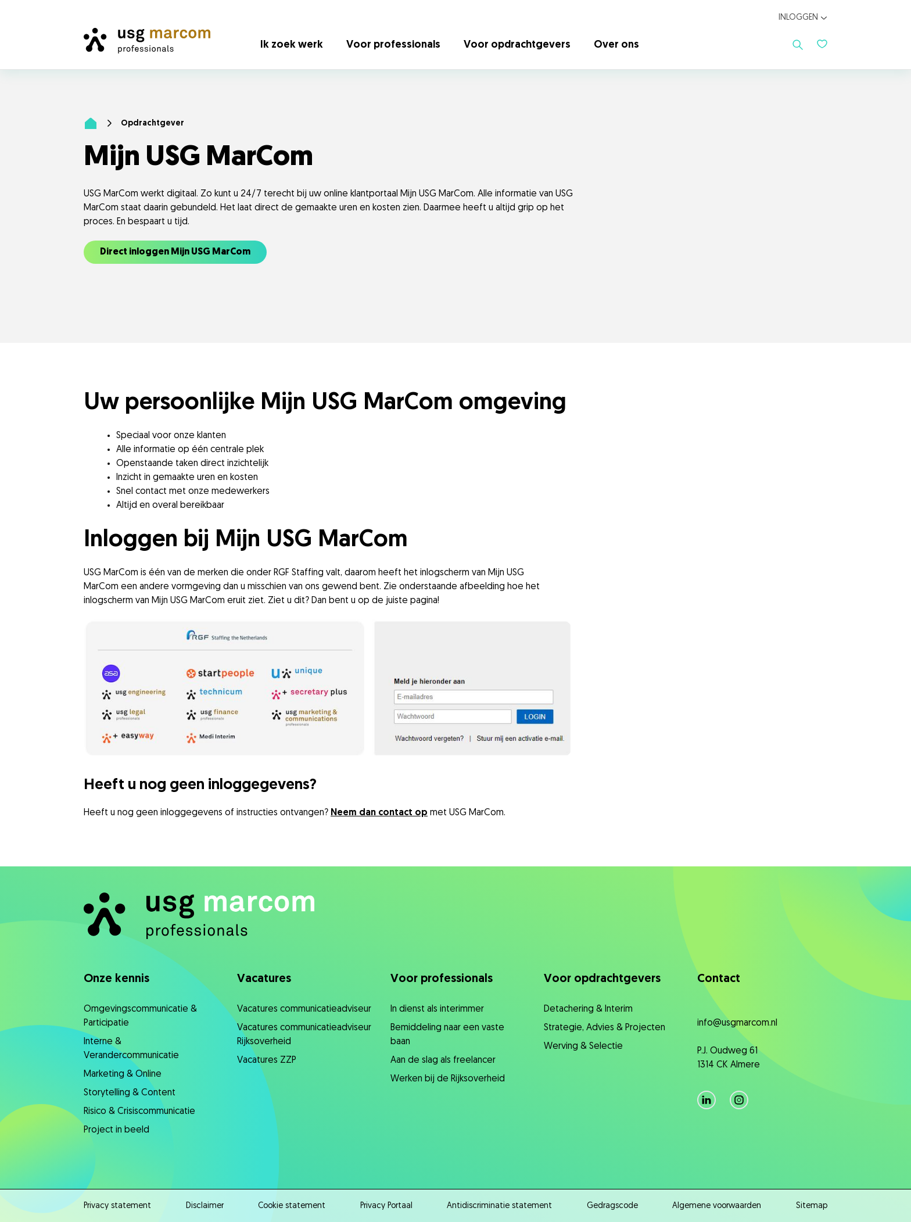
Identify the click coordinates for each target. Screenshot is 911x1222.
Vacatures (264, 979)
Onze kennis (116, 979)
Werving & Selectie (583, 1046)
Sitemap (811, 1206)
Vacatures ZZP (266, 1060)
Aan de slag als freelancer (443, 1060)
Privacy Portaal (386, 1206)
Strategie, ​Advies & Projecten (604, 1028)
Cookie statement (291, 1206)
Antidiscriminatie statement (499, 1206)
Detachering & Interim (588, 1009)
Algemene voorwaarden (716, 1206)
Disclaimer (205, 1206)
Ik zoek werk (291, 45)
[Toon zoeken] (797, 45)
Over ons (616, 45)
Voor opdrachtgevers (517, 45)
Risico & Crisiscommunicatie (139, 1111)
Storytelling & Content (129, 1093)
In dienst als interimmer (437, 1009)
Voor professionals (393, 45)
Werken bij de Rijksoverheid (447, 1079)
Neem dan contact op (379, 813)
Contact (718, 979)
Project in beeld (116, 1130)
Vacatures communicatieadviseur (304, 1009)
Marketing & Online (123, 1074)
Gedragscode (612, 1206)
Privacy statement (117, 1206)
